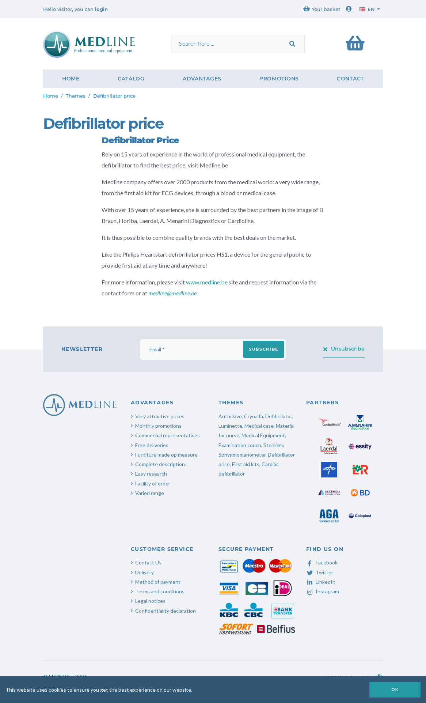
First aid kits (245, 464)
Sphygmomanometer (242, 454)
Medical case (259, 426)
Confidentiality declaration (165, 611)
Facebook (322, 562)
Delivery (144, 572)
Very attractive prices (160, 416)
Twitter (319, 572)
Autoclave (230, 416)
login (101, 9)
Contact (350, 78)
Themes (75, 96)
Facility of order (152, 483)
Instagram (322, 591)
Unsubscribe (344, 348)
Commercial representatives (167, 435)
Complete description (160, 464)
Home (71, 78)
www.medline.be (207, 282)
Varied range (149, 493)
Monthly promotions (158, 426)
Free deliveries (151, 445)
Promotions (279, 78)
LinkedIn (320, 582)
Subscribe (263, 349)
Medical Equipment (263, 435)
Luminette (230, 426)
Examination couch (239, 445)
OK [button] (395, 689)
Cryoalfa (253, 416)
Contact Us (148, 562)
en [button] (367, 9)
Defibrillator (278, 416)
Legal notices (150, 601)
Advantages (202, 78)
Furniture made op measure (166, 454)
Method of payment (157, 582)
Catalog (131, 78)
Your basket (321, 9)
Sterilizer (273, 445)
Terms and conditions (160, 591)
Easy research (151, 473)
